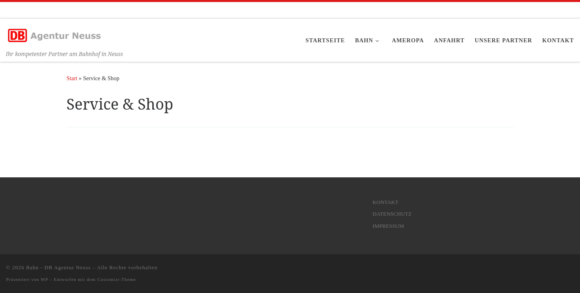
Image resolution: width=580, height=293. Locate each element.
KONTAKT (385, 202)
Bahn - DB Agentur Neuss (58, 267)
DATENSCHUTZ (392, 214)
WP (44, 279)
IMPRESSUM (388, 226)
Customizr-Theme (116, 279)
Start (71, 78)
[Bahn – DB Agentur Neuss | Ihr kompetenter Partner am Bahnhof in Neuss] (56, 34)
